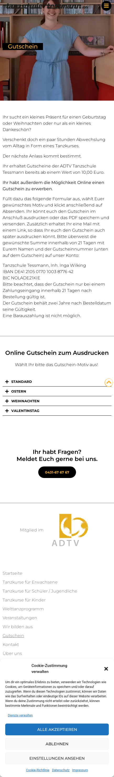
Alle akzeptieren (57, 729)
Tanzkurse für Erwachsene (30, 582)
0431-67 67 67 (57, 472)
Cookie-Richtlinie (37, 770)
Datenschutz (60, 770)
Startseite (12, 573)
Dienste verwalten (20, 715)
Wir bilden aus (18, 626)
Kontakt (11, 644)
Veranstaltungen (20, 617)
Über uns (12, 653)
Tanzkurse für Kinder (24, 599)
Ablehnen (57, 743)
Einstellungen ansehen (57, 758)
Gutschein (13, 635)
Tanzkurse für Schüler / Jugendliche (40, 591)
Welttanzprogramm (23, 608)
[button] (106, 668)
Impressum (80, 770)
